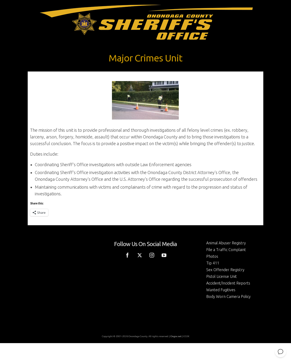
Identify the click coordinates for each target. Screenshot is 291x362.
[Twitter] (139, 255)
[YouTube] (164, 255)
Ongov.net (175, 336)
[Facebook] (127, 255)
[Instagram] (152, 255)
